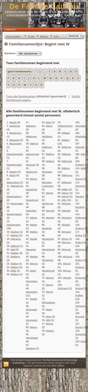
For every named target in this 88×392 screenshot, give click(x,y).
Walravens (31, 136)
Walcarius (15, 239)
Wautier (34, 256)
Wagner (14, 235)
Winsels (67, 277)
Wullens (79, 228)
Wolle (83, 168)
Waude (33, 239)
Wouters (79, 196)
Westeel (50, 217)
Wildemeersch (65, 126)
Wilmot (65, 196)
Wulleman (80, 217)
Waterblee (31, 210)
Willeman (66, 147)
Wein (48, 122)
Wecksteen (31, 292)
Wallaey (14, 253)
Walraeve (31, 126)
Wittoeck (79, 147)
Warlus (33, 179)
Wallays (14, 267)
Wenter (49, 193)
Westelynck (48, 239)
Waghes (14, 232)
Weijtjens (30, 348)
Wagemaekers (14, 196)
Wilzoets (66, 210)
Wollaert (79, 164)
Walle (13, 270)
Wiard (49, 309)
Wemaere (47, 172)
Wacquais (14, 140)
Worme (79, 179)
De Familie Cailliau (44, 6)
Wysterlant (80, 334)
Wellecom (47, 147)
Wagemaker (16, 203)
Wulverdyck (81, 249)
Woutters (80, 207)
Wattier (33, 224)
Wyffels (79, 295)
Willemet (66, 154)
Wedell (33, 299)
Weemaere (31, 320)
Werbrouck (47, 203)
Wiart (48, 316)
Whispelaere (48, 302)
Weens (33, 327)
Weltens (50, 161)
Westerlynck (48, 270)
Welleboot (47, 136)
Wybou (79, 260)
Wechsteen (32, 281)
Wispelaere (81, 126)
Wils (64, 200)
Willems (66, 168)
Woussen (80, 186)
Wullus (78, 235)
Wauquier (31, 249)
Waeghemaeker (15, 154)
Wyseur (79, 327)
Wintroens (63, 288)
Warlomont (31, 172)
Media (44, 36)
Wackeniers (15, 133)
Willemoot (67, 161)
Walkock (14, 246)
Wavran (34, 263)
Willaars (66, 133)
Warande (30, 164)
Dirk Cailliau (58, 365)
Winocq (67, 270)
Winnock (66, 249)
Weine (49, 126)
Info (56, 36)
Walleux (14, 274)
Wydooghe (81, 277)
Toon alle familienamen (21, 96)
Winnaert (66, 232)
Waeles (13, 172)
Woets (84, 154)
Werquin (50, 210)
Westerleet (47, 260)
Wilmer (65, 193)
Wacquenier (15, 143)
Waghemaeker (14, 214)
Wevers (50, 277)
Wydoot (79, 288)
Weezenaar (32, 338)
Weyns (49, 292)
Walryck (34, 143)
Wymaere (80, 306)
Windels (66, 224)
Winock (67, 263)
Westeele (47, 228)
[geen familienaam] (19, 71)
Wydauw (79, 267)
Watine (33, 217)
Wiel (48, 320)
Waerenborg (13, 182)
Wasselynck (32, 200)
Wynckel (79, 316)
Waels (12, 175)
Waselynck (31, 189)
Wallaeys (15, 256)
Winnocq (67, 256)
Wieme (49, 323)
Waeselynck (16, 186)
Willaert (66, 140)
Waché (13, 122)
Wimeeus (66, 217)
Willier (65, 189)
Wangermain (32, 154)
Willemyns (67, 175)
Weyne (49, 285)
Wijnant (50, 330)
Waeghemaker (14, 164)
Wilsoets (66, 203)
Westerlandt (48, 249)
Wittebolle (80, 136)
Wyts (83, 341)
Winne (65, 239)
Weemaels (31, 309)
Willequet (66, 182)
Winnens (66, 242)
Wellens (50, 154)
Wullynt (79, 242)
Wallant (14, 263)
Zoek (31, 36)
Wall (12, 249)
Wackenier (14, 126)
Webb (33, 270)
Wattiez (33, 232)
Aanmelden (13, 36)
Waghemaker (14, 224)
